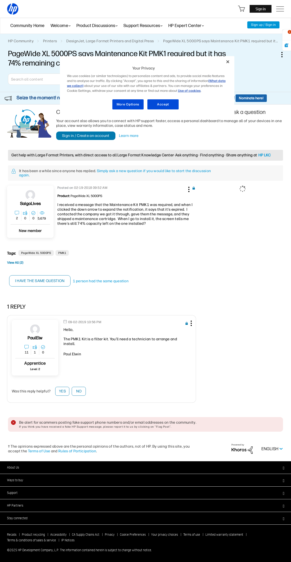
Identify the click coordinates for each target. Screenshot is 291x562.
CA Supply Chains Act (85, 534)
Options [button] (284, 54)
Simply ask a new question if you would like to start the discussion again (115, 173)
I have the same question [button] (40, 281)
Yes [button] (62, 391)
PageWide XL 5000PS (36, 253)
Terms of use (191, 534)
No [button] (79, 391)
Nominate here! (251, 98)
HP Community (21, 41)
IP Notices (68, 540)
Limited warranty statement (224, 534)
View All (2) (15, 263)
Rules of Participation (77, 451)
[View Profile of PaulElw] (35, 338)
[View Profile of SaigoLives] (30, 203)
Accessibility (58, 534)
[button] (188, 189)
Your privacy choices (164, 534)
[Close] (228, 62)
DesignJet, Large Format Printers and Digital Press (110, 41)
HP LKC (264, 155)
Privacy (109, 534)
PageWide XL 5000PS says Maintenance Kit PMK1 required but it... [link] (220, 41)
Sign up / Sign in (263, 25)
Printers (50, 41)
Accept (163, 104)
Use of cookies (189, 91)
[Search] (42, 79)
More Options (128, 104)
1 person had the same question (101, 281)
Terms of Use (39, 451)
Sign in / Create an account (86, 135)
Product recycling (33, 534)
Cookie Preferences (133, 534)
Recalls (11, 534)
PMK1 (62, 253)
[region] (147, 86)
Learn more (128, 136)
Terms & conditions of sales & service (31, 540)
